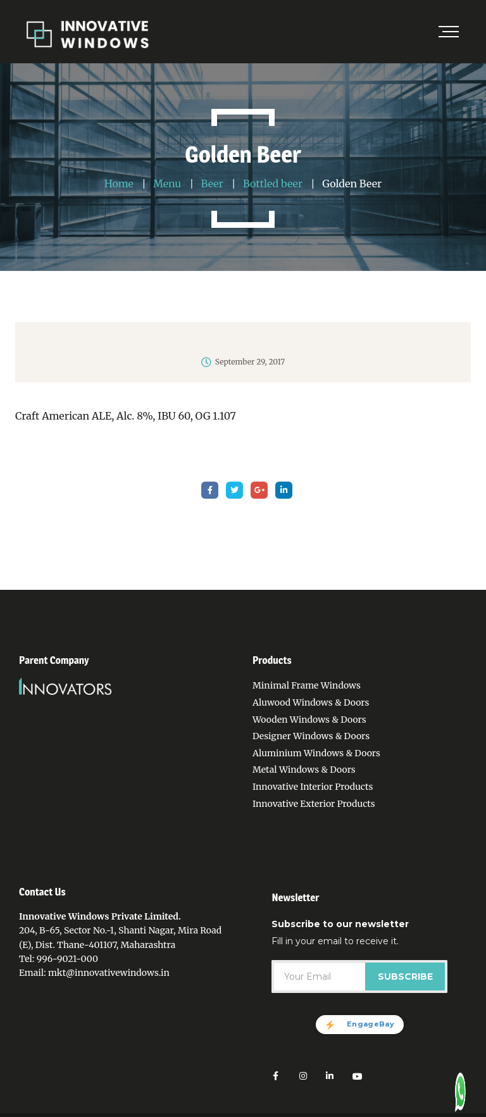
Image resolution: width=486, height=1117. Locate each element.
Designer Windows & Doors (311, 736)
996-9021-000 (67, 958)
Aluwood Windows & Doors (310, 702)
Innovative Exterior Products (313, 803)
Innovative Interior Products (312, 786)
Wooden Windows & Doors (309, 719)
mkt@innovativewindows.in (109, 972)
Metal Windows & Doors (304, 769)
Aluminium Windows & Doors (316, 753)
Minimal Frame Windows (306, 685)
